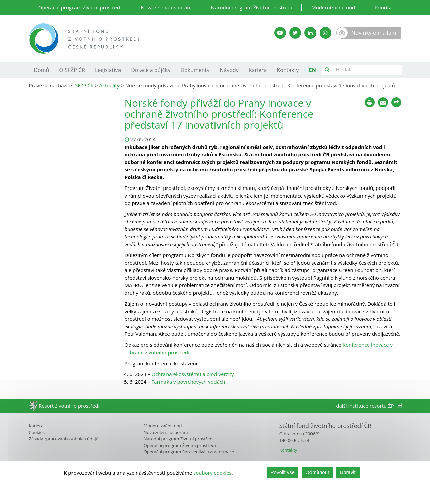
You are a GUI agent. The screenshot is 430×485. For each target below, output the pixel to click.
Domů (41, 70)
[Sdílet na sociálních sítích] (396, 102)
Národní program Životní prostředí (251, 7)
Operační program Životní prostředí (80, 7)
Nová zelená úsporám (166, 7)
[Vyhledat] (327, 70)
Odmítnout (317, 473)
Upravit (348, 473)
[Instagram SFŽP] (325, 33)
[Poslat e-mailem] (383, 102)
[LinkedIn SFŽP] (310, 33)
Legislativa (108, 70)
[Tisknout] (370, 102)
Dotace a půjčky (150, 70)
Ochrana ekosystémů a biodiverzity (193, 374)
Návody (229, 70)
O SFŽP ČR (72, 70)
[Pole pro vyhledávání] (367, 70)
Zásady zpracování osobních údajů (64, 439)
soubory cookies (212, 473)
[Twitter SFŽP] (295, 33)
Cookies (37, 432)
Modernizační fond (333, 7)
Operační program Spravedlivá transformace (189, 452)
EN (312, 69)
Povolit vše (283, 473)
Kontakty (288, 70)
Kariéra (258, 70)
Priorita (383, 7)
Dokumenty (195, 70)
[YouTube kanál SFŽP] (280, 33)
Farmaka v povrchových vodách (188, 381)
